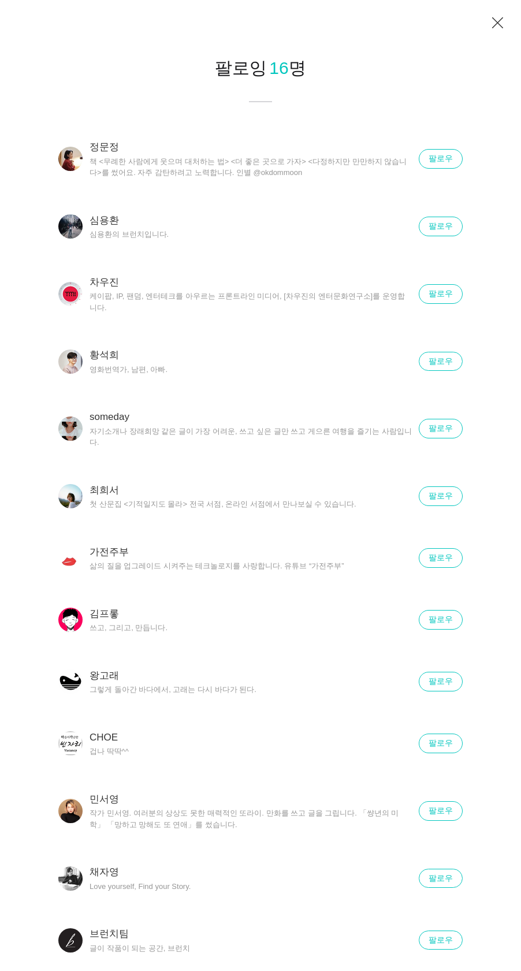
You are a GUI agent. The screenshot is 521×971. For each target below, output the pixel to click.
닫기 (498, 23)
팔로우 (441, 158)
